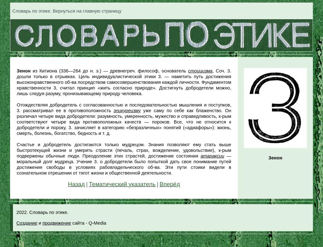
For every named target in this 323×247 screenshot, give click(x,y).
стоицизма (200, 70)
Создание (26, 223)
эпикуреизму (127, 110)
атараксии (212, 155)
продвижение (56, 223)
